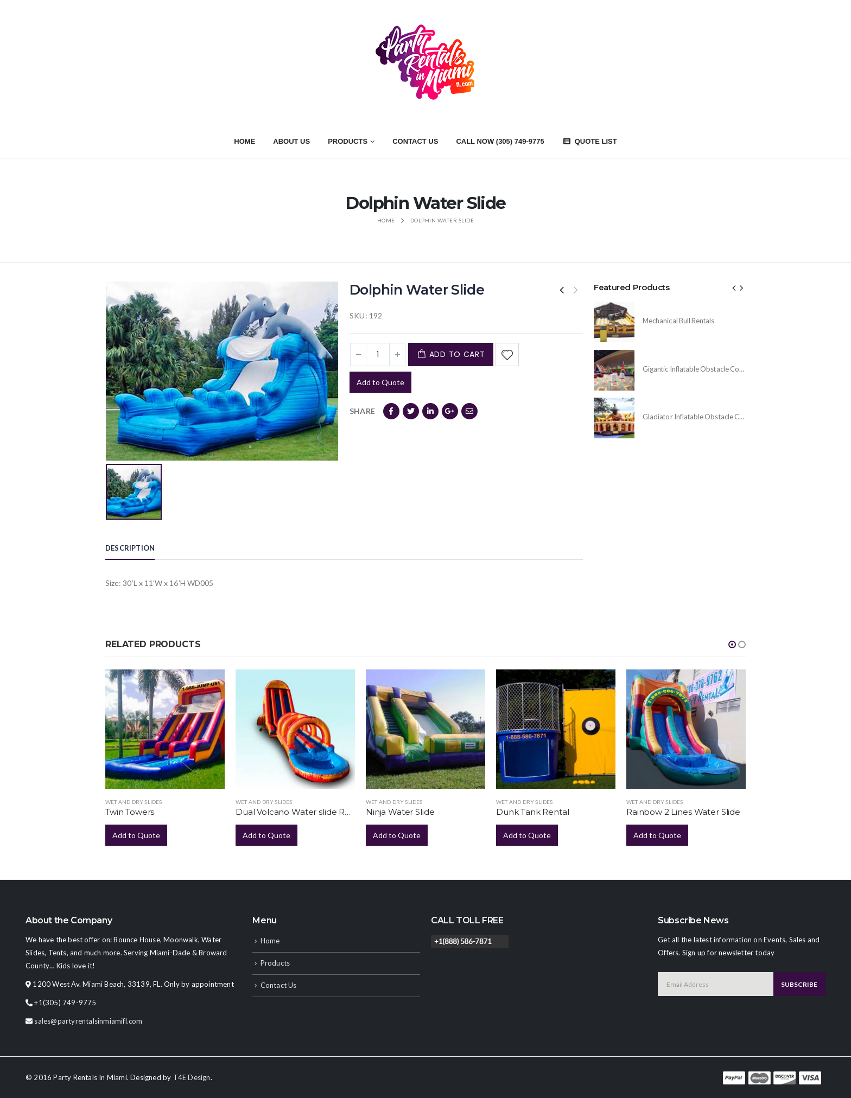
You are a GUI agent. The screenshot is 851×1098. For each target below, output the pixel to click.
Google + (450, 411)
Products (347, 141)
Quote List (589, 141)
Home (244, 141)
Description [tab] (130, 548)
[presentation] (734, 287)
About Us (291, 141)
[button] (732, 644)
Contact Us (415, 141)
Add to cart (457, 354)
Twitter (411, 411)
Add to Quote (380, 382)
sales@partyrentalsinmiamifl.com (88, 1021)
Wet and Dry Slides (133, 802)
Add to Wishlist (507, 354)
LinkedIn (430, 411)
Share (362, 411)
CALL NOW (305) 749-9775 (500, 141)
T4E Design (192, 1077)
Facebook (391, 411)
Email (469, 411)
